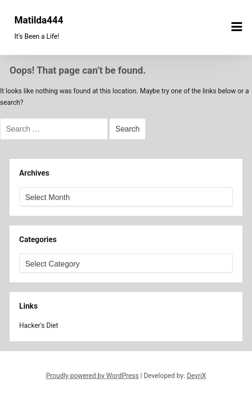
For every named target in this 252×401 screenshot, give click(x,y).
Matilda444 (38, 20)
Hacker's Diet (38, 325)
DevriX (196, 375)
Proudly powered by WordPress (92, 375)
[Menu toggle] (237, 26)
